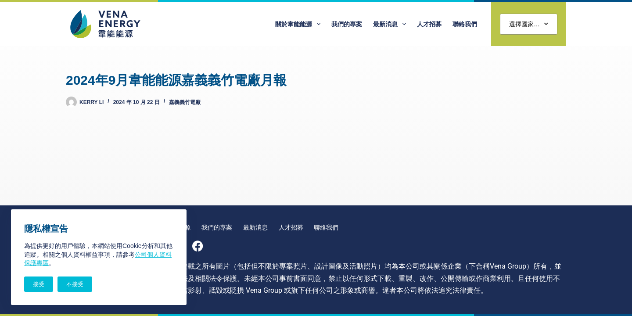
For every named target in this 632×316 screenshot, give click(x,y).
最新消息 (391, 24)
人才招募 (429, 24)
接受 (38, 284)
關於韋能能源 (299, 24)
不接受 (74, 284)
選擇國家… (528, 24)
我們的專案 (346, 24)
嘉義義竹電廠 (185, 102)
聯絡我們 (464, 24)
